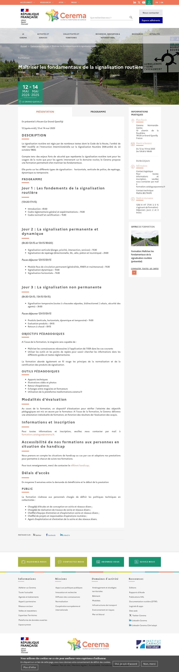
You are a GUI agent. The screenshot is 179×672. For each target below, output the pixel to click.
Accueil (24, 46)
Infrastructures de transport (104, 605)
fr (157, 2)
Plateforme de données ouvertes (33, 620)
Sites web (133, 610)
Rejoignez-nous (36, 561)
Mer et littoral (98, 614)
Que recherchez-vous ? (100, 17)
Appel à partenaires (27, 601)
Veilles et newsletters (28, 610)
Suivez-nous (147, 561)
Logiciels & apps (136, 606)
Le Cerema (23, 36)
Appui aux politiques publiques (68, 587)
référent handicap (80, 465)
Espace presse (25, 624)
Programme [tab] (98, 111)
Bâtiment (96, 596)
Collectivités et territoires (71, 36)
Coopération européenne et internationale (67, 608)
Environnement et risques (103, 609)
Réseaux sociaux (26, 606)
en (162, 2)
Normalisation (61, 601)
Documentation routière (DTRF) (143, 601)
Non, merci (149, 663)
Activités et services (43, 36)
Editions (132, 587)
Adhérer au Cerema (27, 587)
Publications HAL (136, 596)
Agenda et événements (29, 596)
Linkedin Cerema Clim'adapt (144, 625)
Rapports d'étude (137, 592)
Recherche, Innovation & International (108, 36)
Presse (74, 2)
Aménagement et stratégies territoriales (104, 589)
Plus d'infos (29, 667)
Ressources (45, 2)
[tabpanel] (71, 320)
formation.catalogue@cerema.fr (38, 434)
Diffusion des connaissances (67, 596)
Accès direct (26, 2)
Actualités (154, 34)
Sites (61, 2)
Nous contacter (151, 12)
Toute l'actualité (26, 592)
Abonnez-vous (111, 561)
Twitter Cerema (139, 615)
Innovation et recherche (66, 592)
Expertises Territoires (28, 615)
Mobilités (96, 600)
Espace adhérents (151, 20)
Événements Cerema (39, 46)
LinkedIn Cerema (139, 620)
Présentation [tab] (45, 111)
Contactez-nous (73, 561)
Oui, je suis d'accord (126, 663)
